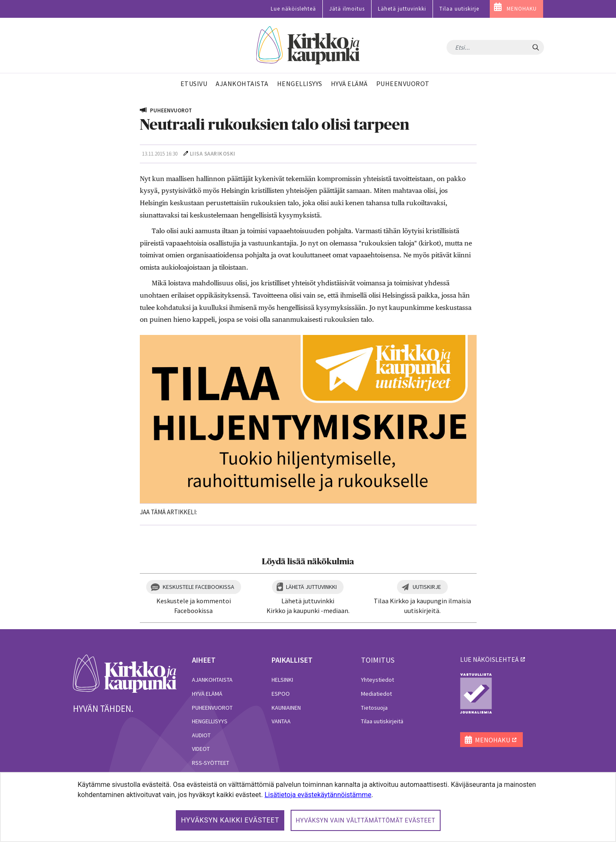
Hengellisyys (210, 721)
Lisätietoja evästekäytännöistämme (317, 795)
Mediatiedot (376, 693)
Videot (201, 749)
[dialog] (308, 807)
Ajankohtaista (212, 679)
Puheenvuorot (212, 707)
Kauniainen (286, 707)
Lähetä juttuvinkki (402, 8)
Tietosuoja (374, 707)
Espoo (281, 693)
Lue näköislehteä (293, 8)
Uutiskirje (427, 587)
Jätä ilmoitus (347, 8)
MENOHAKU (522, 8)
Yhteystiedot (377, 679)
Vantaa (281, 721)
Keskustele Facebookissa (198, 587)
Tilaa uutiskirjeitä (382, 721)
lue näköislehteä (489, 659)
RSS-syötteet (210, 763)
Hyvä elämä (207, 693)
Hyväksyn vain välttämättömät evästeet (366, 820)
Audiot (201, 735)
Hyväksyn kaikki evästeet (230, 820)
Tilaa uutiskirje (459, 8)
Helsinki (282, 679)
